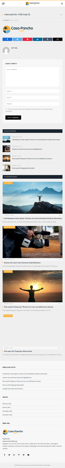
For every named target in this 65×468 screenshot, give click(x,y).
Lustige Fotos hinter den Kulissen (13, 389)
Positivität (8, 183)
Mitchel (6, 20)
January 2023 (6, 407)
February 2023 (7, 404)
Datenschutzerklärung (10, 441)
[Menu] (3, 3)
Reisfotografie (9, 227)
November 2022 (7, 415)
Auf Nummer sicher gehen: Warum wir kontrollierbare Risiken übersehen (36, 140)
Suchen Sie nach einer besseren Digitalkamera (27, 149)
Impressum (6, 439)
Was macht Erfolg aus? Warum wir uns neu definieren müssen (32, 159)
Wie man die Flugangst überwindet (23, 168)
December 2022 (7, 411)
